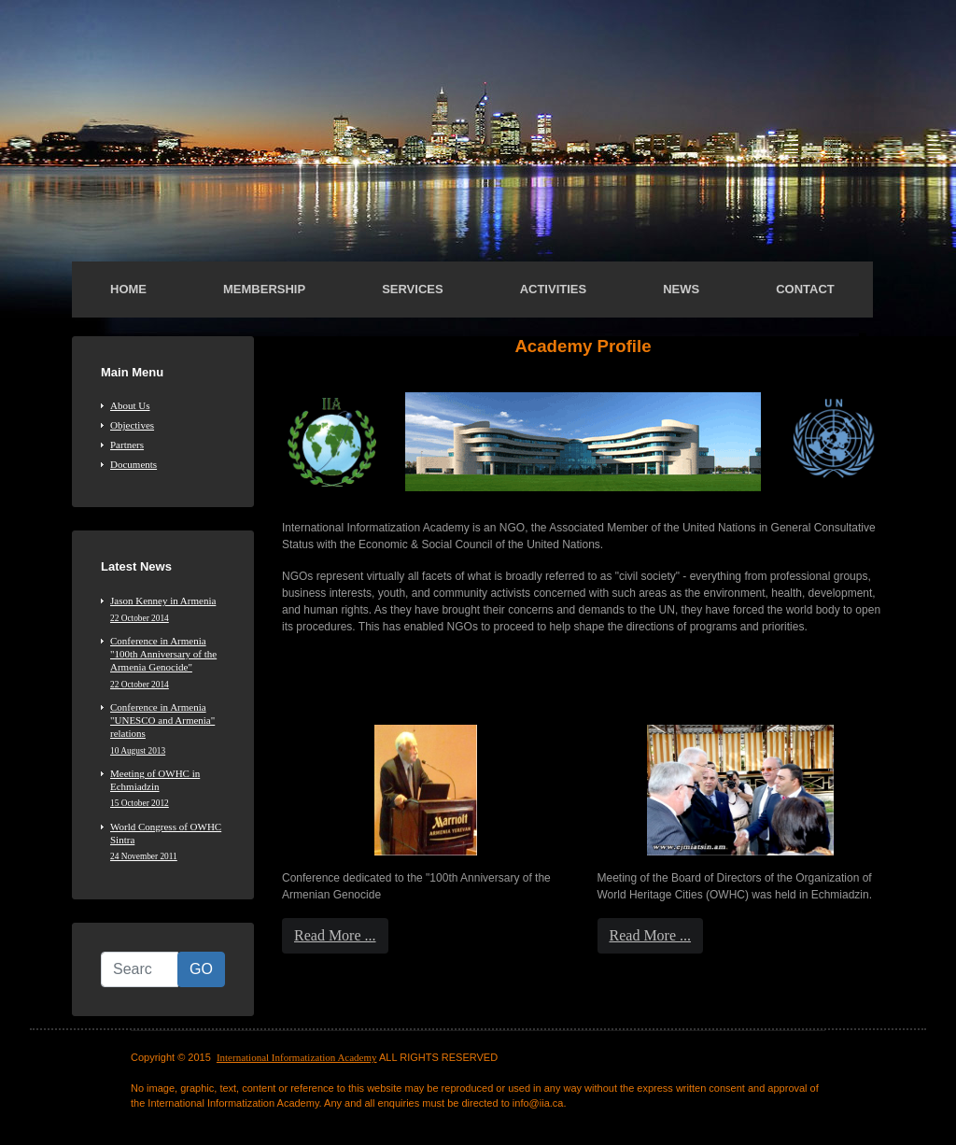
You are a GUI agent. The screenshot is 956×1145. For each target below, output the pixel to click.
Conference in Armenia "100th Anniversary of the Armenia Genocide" (167, 662)
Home (128, 289)
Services (412, 289)
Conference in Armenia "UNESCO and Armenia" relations (167, 728)
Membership (264, 289)
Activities (553, 289)
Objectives (132, 425)
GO (201, 969)
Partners (127, 444)
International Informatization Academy (297, 1057)
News (681, 289)
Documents (133, 464)
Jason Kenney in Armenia (167, 609)
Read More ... (335, 935)
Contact (805, 289)
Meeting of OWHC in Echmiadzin (167, 789)
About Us (129, 405)
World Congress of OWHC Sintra (167, 842)
